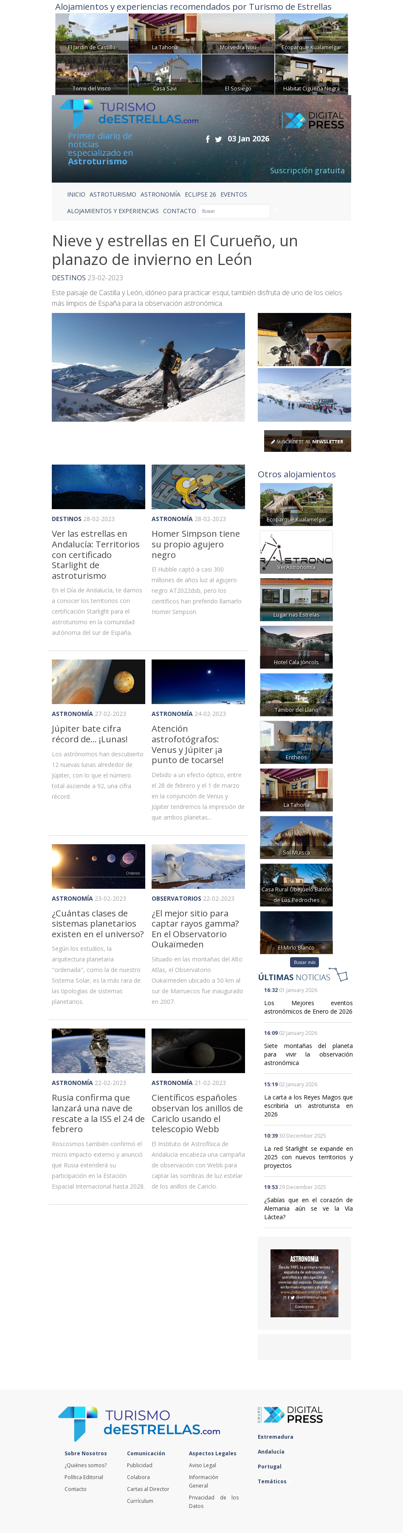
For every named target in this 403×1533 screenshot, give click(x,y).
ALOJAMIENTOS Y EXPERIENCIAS (113, 211)
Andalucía (273, 1451)
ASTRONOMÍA (160, 194)
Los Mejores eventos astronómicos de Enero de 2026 (308, 1007)
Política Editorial (84, 1477)
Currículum (140, 1501)
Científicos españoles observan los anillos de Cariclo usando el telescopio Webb (197, 1113)
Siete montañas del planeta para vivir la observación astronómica (308, 1054)
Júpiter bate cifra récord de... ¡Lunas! (90, 733)
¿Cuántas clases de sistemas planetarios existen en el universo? (98, 923)
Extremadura (278, 1436)
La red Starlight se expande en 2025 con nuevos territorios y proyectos (308, 1156)
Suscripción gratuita (307, 170)
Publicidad (139, 1465)
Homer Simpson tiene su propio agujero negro (196, 543)
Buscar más (305, 962)
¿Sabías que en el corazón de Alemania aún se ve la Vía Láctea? (308, 1208)
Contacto (76, 1489)
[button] (59, 487)
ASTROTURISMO (113, 194)
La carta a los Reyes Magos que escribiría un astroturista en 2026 (308, 1105)
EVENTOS (233, 194)
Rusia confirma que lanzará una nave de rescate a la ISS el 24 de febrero (98, 1113)
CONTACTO (179, 211)
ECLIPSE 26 (200, 194)
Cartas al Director (148, 1489)
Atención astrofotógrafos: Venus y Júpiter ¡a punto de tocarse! (188, 744)
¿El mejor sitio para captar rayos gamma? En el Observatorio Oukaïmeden (195, 928)
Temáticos (274, 1481)
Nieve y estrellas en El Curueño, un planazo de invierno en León (175, 249)
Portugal (272, 1466)
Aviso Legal (202, 1465)
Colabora (138, 1477)
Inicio (76, 194)
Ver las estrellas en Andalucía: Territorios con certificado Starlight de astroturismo (96, 554)
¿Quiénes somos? (86, 1465)
